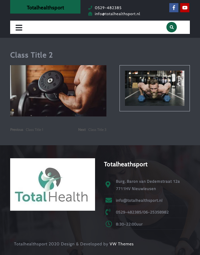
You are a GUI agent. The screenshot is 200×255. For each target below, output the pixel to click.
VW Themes (121, 243)
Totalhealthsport (45, 8)
